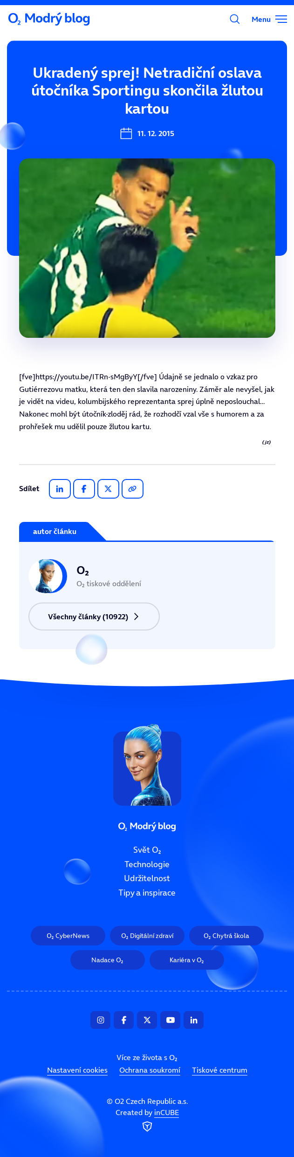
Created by (147, 1121)
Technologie (147, 864)
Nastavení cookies (77, 1070)
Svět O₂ (147, 850)
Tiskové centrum (219, 1070)
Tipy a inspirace (147, 893)
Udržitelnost (147, 878)
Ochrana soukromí (149, 1070)
